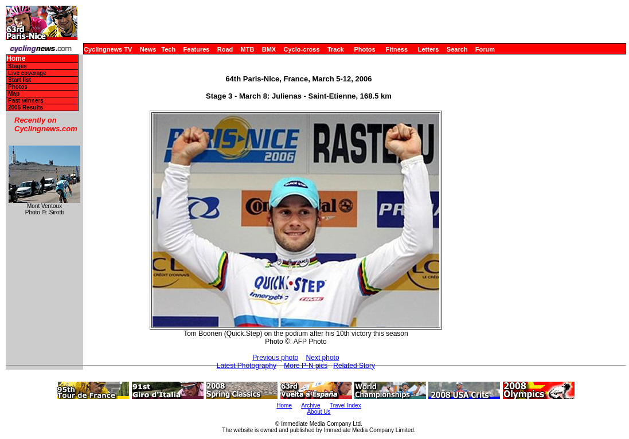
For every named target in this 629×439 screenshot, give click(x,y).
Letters (428, 49)
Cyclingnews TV (108, 49)
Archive (310, 405)
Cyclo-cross (302, 49)
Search (457, 49)
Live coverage (27, 73)
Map (13, 94)
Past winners (26, 100)
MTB (248, 49)
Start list (19, 80)
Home (15, 58)
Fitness (396, 49)
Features (196, 49)
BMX (269, 49)
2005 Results (25, 107)
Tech (168, 49)
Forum (485, 49)
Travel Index (345, 405)
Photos (364, 49)
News (148, 49)
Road (225, 49)
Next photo (322, 358)
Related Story (354, 366)
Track (335, 49)
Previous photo (275, 358)
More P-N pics (305, 366)
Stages (17, 66)
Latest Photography (246, 366)
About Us (318, 412)
